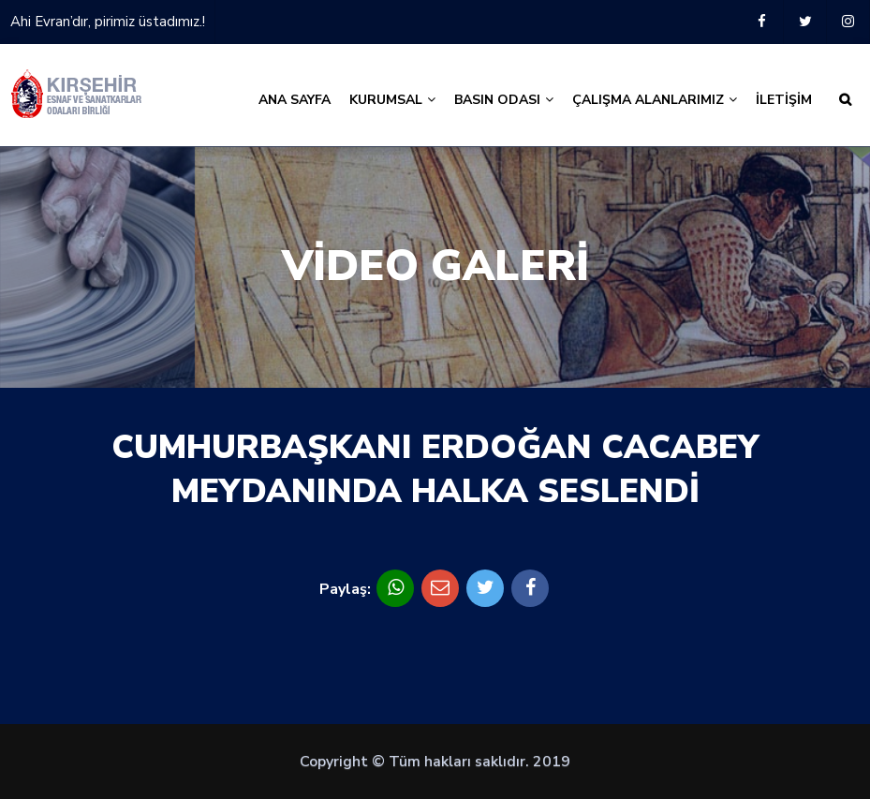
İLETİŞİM (784, 100)
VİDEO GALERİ (435, 266)
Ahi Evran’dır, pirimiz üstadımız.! (107, 21)
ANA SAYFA (294, 100)
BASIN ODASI (503, 100)
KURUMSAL (392, 100)
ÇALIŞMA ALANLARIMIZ (654, 100)
